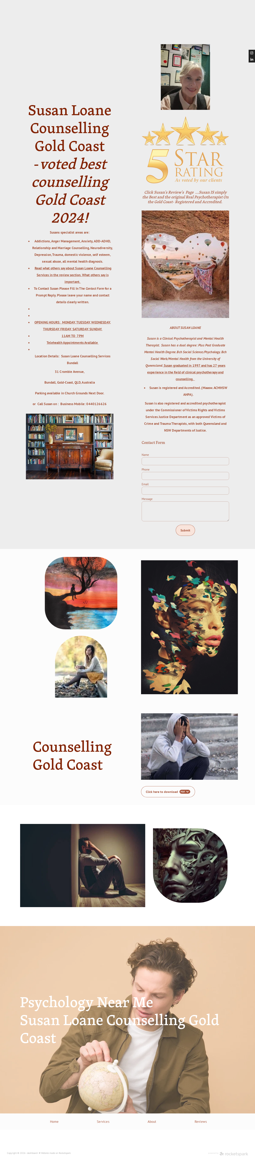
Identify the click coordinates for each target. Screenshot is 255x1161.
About (152, 1121)
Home (54, 1121)
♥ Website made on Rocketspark (55, 1152)
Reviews (201, 1121)
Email (145, 484)
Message (147, 498)
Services (103, 1121)
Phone (146, 469)
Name (145, 454)
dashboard (32, 1152)
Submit (185, 530)
